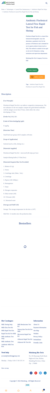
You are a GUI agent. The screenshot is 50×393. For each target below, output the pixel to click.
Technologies (9, 9)
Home (3, 9)
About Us (36, 324)
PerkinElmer (37, 339)
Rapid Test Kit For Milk (8, 333)
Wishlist (35, 333)
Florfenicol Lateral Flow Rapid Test (35, 87)
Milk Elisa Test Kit (7, 327)
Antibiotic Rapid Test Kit (36, 84)
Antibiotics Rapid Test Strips (39, 9)
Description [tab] (6, 94)
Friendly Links (37, 342)
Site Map (36, 330)
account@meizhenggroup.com (10, 356)
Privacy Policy (37, 336)
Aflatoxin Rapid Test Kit (24, 339)
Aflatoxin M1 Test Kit (24, 342)
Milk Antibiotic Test (7, 341)
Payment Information (39, 327)
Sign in (31, 390)
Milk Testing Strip (6, 324)
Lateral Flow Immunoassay (22, 9)
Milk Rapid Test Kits (7, 330)
